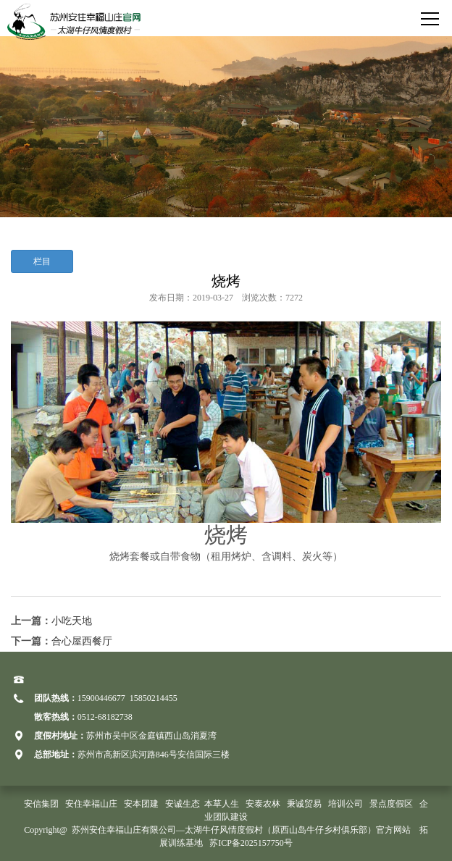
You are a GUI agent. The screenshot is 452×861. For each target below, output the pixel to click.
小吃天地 (71, 621)
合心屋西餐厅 (81, 641)
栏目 (42, 261)
